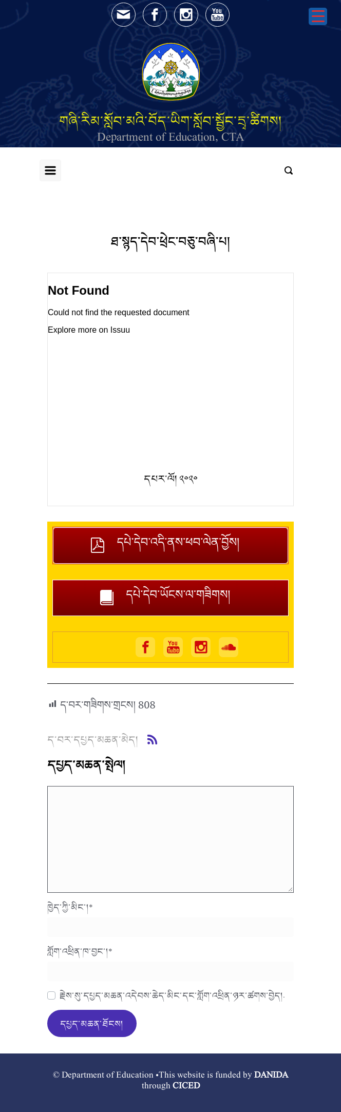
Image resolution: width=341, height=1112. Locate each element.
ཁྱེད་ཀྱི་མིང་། (70, 907)
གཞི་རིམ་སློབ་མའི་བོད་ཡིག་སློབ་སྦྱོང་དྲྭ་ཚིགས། (170, 121)
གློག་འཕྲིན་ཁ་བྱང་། (79, 951)
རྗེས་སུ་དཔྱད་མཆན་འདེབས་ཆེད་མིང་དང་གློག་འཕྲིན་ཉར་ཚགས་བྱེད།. (172, 995)
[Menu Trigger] (318, 16)
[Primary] (50, 170)
